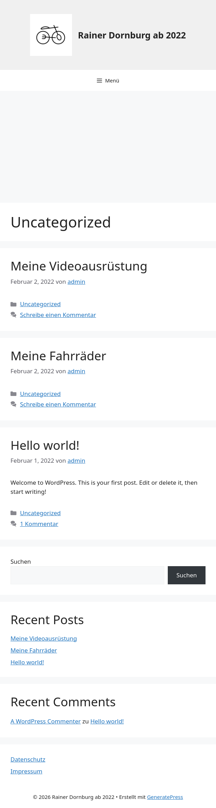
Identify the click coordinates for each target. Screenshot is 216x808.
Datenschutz (27, 759)
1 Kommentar (39, 524)
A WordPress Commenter (45, 721)
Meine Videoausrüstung (78, 266)
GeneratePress (165, 796)
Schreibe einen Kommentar (58, 315)
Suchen (20, 561)
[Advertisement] (108, 143)
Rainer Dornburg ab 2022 (132, 35)
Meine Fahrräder (58, 355)
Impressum (26, 771)
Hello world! (44, 445)
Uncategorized (40, 304)
